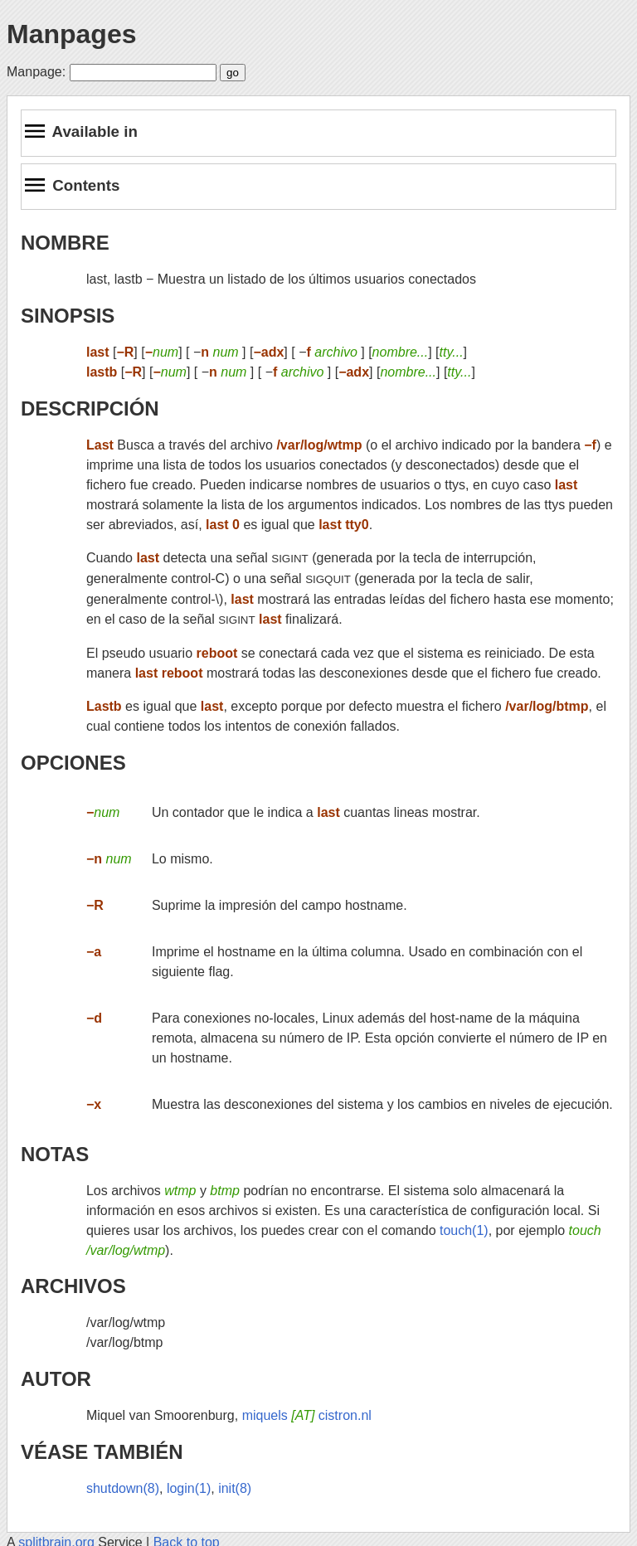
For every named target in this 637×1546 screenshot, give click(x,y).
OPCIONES (73, 762)
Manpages (71, 34)
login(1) (189, 1488)
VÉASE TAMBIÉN (102, 1452)
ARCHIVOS (73, 1286)
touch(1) (464, 1230)
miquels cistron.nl (307, 1415)
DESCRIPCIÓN (90, 408)
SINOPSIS (67, 315)
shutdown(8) (122, 1488)
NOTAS (55, 1154)
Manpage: (36, 72)
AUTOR (56, 1379)
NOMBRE (65, 242)
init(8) (234, 1488)
